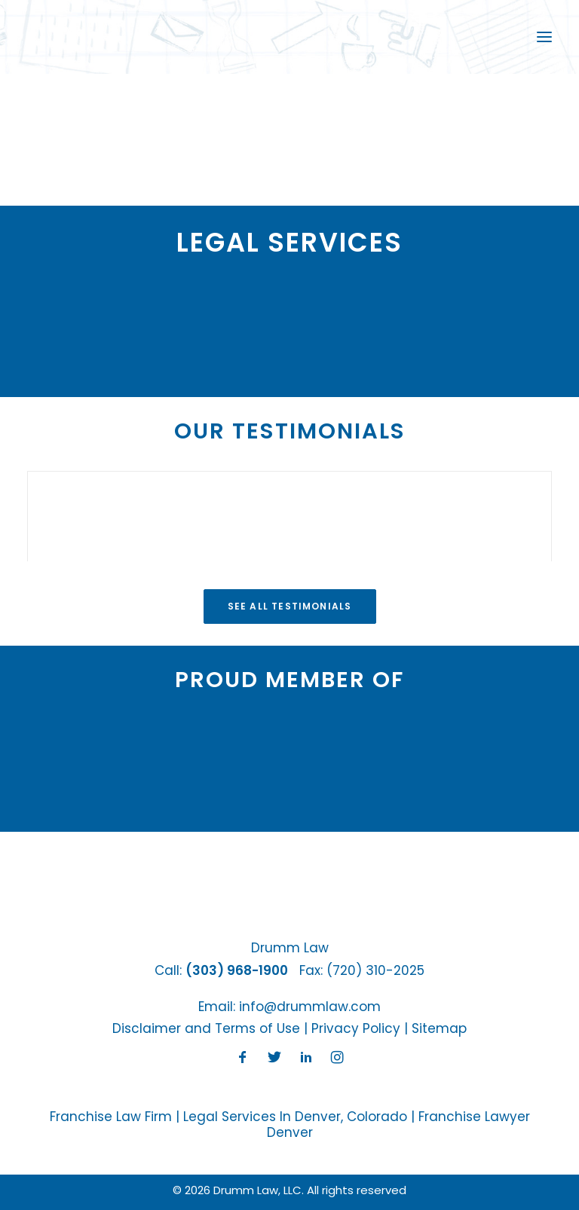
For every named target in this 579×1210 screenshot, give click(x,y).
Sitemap (439, 1028)
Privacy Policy (355, 1028)
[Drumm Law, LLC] (78, 37)
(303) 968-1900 (236, 970)
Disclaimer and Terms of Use (206, 1028)
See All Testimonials (290, 606)
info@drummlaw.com (310, 1007)
